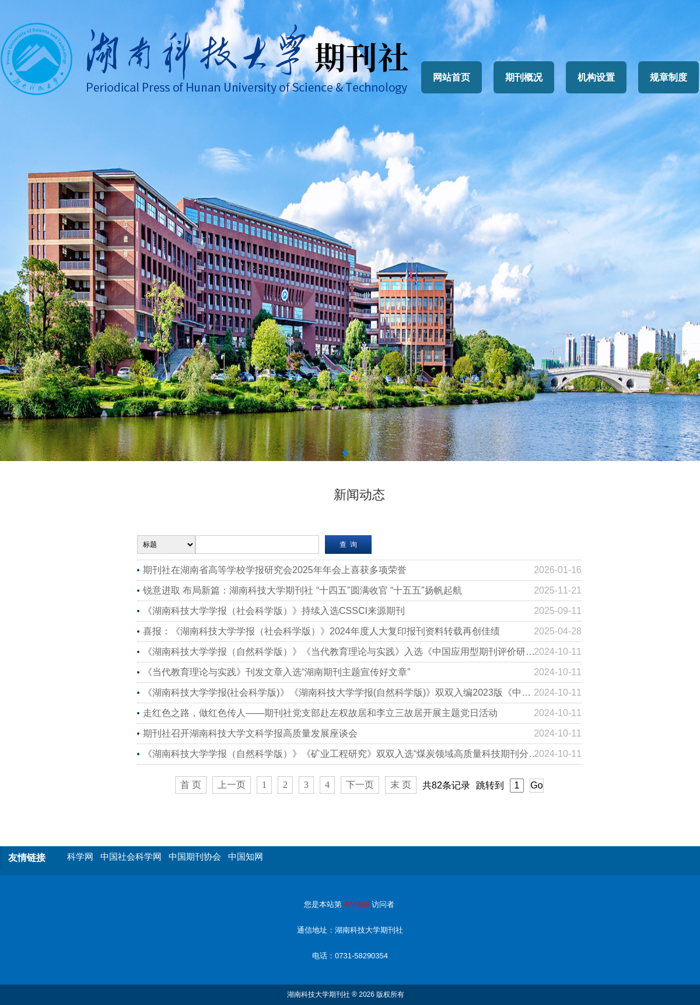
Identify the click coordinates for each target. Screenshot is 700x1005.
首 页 (190, 785)
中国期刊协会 (195, 856)
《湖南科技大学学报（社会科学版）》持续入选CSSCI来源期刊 (274, 611)
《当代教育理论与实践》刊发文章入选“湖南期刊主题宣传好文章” (277, 672)
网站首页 (451, 77)
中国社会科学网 (131, 856)
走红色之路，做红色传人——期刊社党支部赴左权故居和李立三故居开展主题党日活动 (320, 713)
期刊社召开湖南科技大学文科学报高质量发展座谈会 (250, 733)
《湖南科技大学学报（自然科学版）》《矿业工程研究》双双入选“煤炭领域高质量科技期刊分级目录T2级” (361, 754)
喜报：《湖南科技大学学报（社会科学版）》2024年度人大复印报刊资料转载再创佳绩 (321, 631)
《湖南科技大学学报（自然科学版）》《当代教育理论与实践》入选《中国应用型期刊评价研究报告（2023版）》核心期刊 (362, 652)
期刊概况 (523, 77)
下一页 (360, 785)
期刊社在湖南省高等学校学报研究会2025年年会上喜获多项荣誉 (275, 570)
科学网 (80, 856)
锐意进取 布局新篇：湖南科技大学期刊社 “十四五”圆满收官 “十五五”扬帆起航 (302, 590)
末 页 (400, 785)
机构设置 (596, 77)
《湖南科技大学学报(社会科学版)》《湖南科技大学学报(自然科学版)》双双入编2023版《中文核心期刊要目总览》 (362, 692)
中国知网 (245, 856)
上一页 (232, 785)
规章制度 (668, 77)
